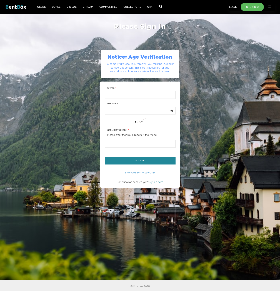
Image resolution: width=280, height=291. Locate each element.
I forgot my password (140, 172)
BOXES (56, 7)
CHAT (150, 7)
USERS (41, 7)
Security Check (118, 130)
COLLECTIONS (132, 7)
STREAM (88, 7)
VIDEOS (71, 7)
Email (111, 88)
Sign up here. (156, 182)
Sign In (139, 160)
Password (113, 103)
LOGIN (233, 7)
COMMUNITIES (108, 7)
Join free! (252, 7)
